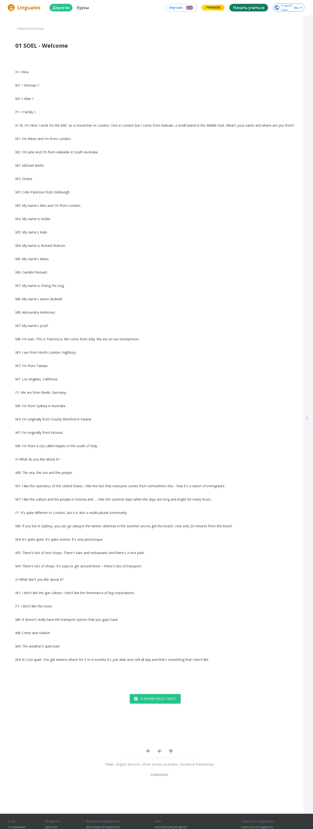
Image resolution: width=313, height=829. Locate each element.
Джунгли (51, 827)
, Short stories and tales (159, 764)
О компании (16, 827)
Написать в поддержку (257, 827)
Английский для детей (171, 827)
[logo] (25, 7)
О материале (159, 774)
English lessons (128, 764)
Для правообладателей (102, 827)
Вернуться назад (29, 28)
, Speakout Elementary (196, 764)
